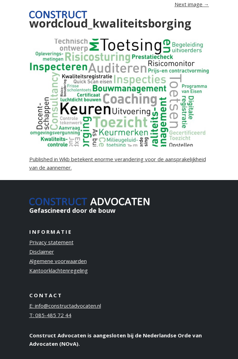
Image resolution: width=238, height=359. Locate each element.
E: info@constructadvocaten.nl (65, 305)
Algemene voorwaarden (58, 260)
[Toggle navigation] (199, 14)
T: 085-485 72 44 (50, 315)
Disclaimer (41, 251)
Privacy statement (51, 242)
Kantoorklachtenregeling (58, 270)
